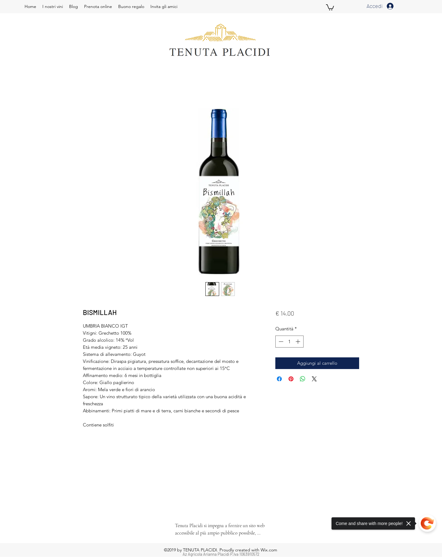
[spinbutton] (289, 341)
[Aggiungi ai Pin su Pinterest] (291, 379)
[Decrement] (280, 341)
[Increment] (298, 341)
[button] (330, 7)
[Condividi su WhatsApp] (302, 379)
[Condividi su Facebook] (279, 379)
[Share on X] (314, 379)
